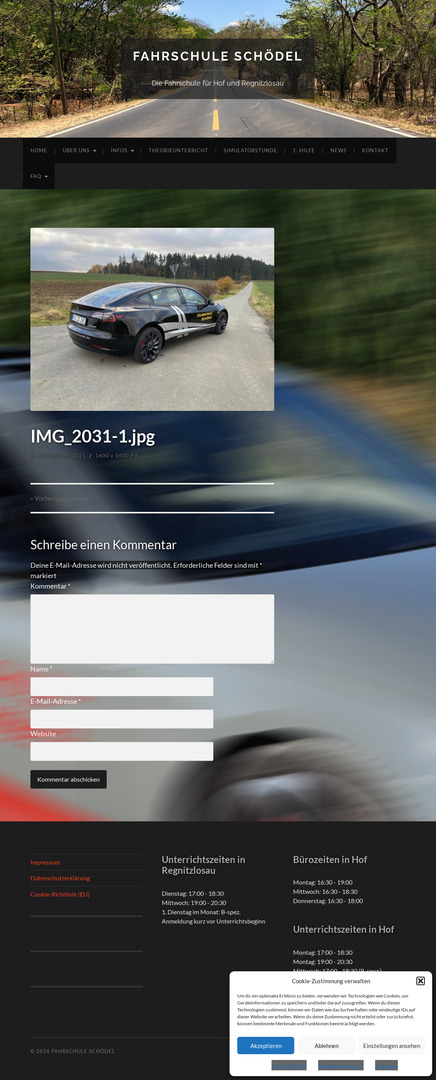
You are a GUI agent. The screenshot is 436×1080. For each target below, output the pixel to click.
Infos (119, 150)
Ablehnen (327, 1045)
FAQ (35, 176)
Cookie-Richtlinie (289, 1066)
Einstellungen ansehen (391, 1045)
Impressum (386, 1066)
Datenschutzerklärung (341, 1066)
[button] (420, 981)
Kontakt (375, 150)
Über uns (76, 150)
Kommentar (50, 586)
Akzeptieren (266, 1045)
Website (43, 733)
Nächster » (247, 498)
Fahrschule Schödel (218, 56)
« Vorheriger (59, 498)
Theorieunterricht (178, 150)
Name (41, 668)
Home (38, 150)
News (338, 150)
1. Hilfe (304, 150)
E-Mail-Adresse (55, 701)
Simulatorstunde (250, 150)
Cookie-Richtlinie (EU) (60, 894)
